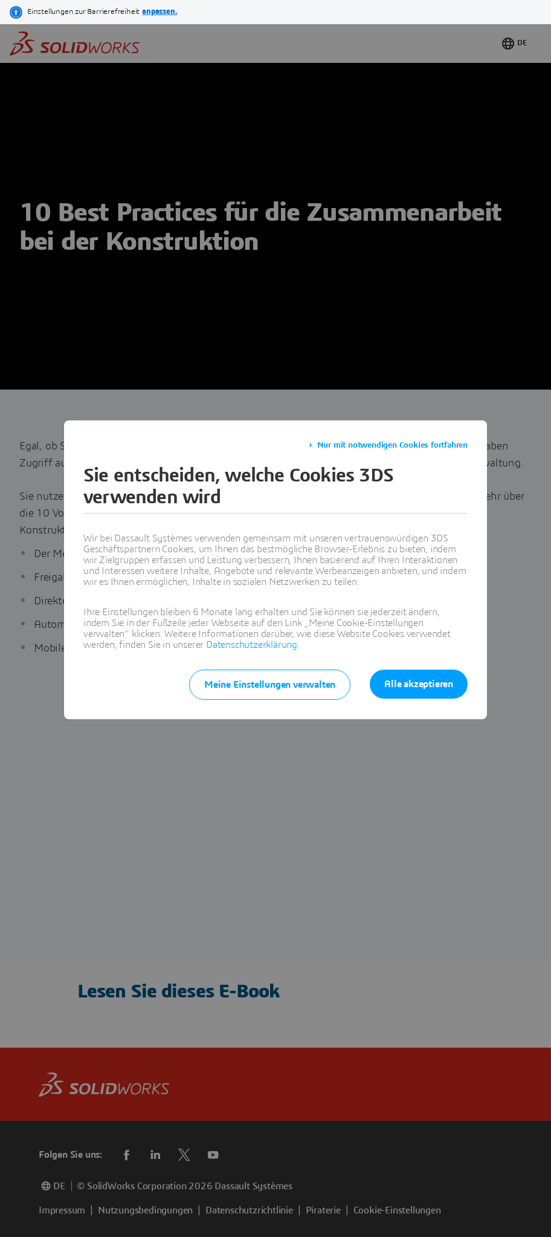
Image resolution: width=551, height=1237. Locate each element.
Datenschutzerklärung (251, 645)
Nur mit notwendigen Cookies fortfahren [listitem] (392, 445)
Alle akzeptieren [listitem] (418, 684)
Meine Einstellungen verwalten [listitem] (269, 685)
